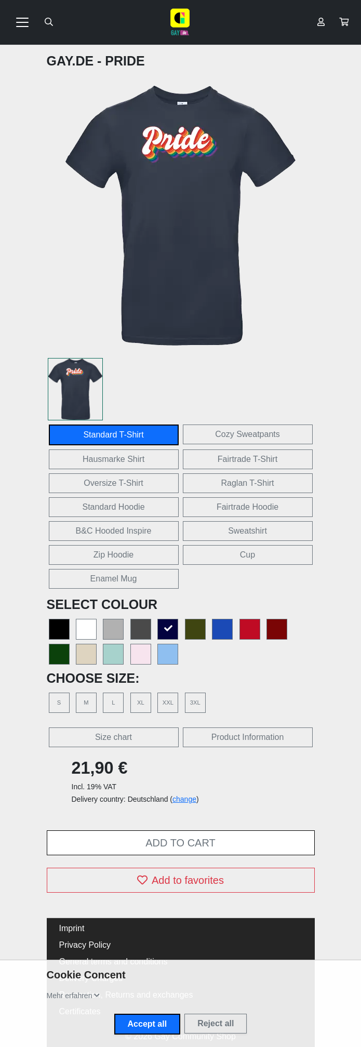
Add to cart (180, 843)
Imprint (72, 928)
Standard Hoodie (113, 506)
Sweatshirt (247, 530)
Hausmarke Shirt (113, 459)
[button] (344, 22)
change (184, 799)
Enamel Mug (113, 578)
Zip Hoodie (113, 554)
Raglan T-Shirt (247, 483)
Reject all (215, 1023)
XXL (168, 702)
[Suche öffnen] (48, 22)
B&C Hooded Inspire (114, 530)
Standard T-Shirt (113, 434)
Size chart (113, 737)
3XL (195, 702)
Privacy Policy (85, 944)
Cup (247, 554)
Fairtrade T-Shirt (247, 459)
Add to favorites (180, 880)
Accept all (147, 1023)
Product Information (247, 737)
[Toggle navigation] (22, 22)
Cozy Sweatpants (247, 434)
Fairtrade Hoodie (247, 506)
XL (140, 702)
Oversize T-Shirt (113, 483)
